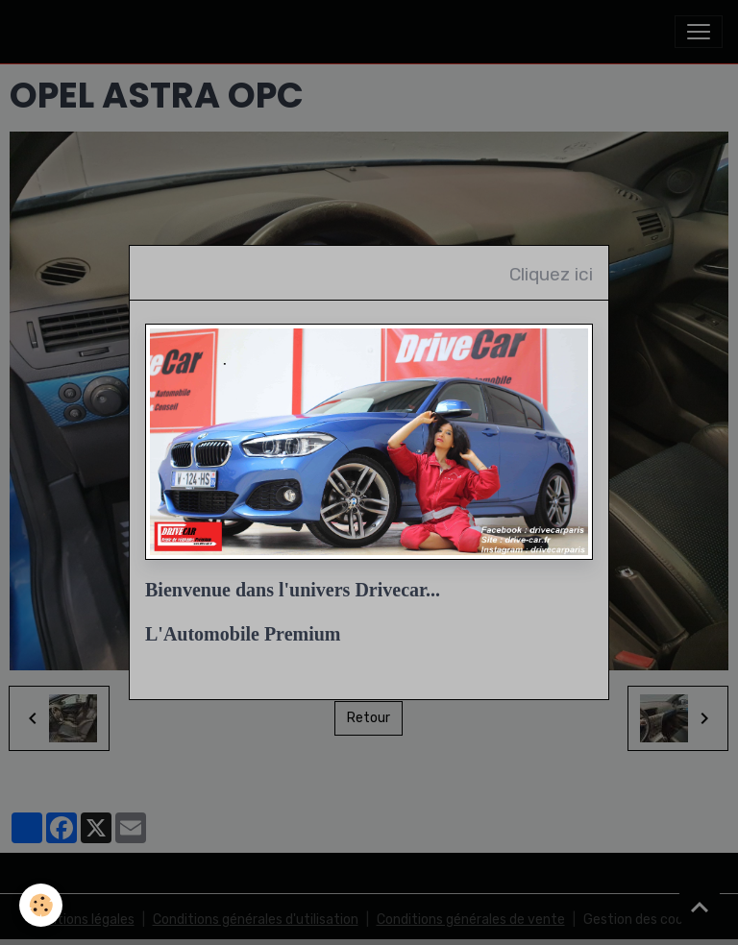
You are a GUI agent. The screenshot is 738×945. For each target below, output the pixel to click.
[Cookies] (40, 905)
